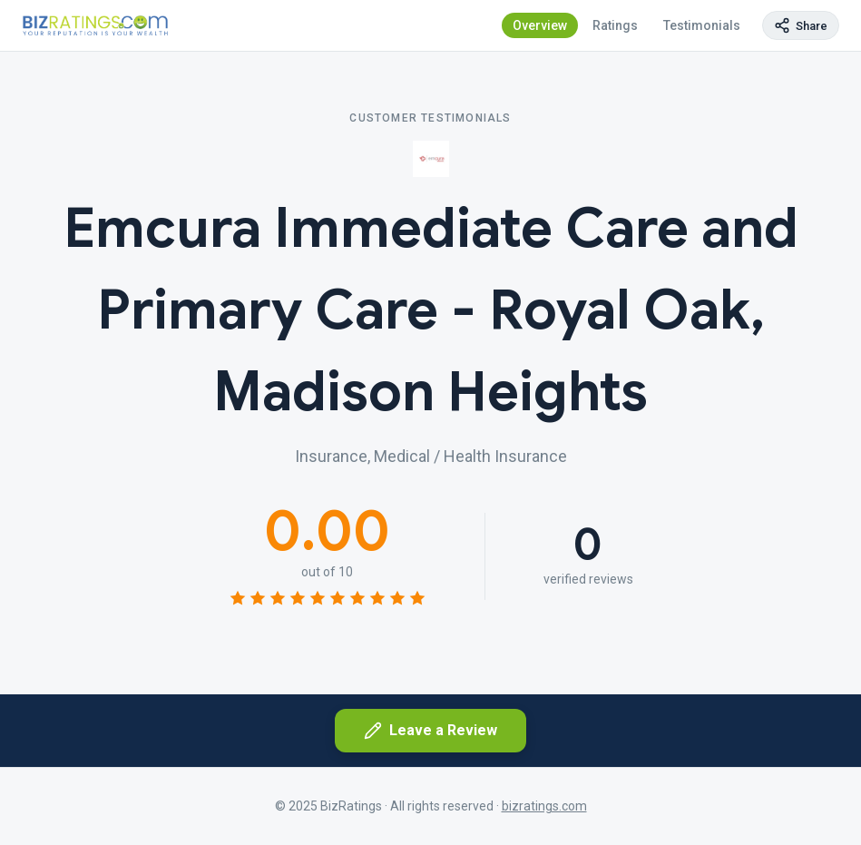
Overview (540, 25)
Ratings (615, 25)
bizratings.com (544, 806)
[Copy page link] (800, 25)
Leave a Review (430, 731)
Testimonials (701, 25)
